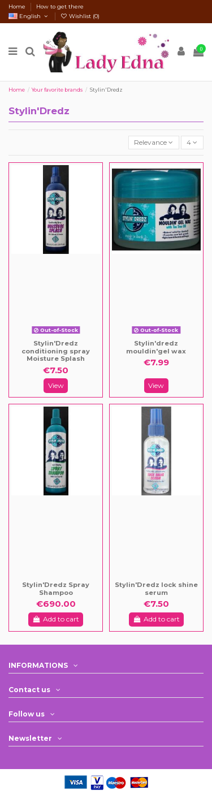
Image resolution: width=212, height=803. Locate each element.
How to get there (60, 6)
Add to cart (55, 619)
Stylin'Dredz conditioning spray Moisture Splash (55, 350)
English (29, 16)
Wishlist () (80, 16)
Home (17, 6)
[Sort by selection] (153, 143)
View (56, 385)
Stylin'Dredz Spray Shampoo (55, 589)
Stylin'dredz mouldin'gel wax (156, 347)
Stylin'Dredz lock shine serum (156, 589)
